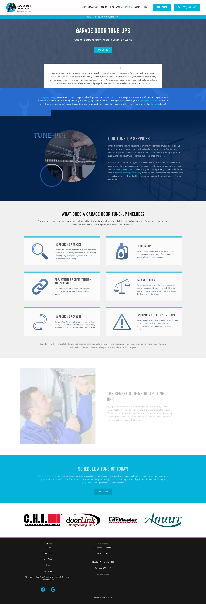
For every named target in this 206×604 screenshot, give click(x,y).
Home (84, 7)
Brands (104, 7)
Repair (128, 7)
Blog (48, 565)
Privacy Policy (48, 553)
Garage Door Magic (48, 97)
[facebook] (43, 589)
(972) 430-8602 (106, 547)
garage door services (150, 100)
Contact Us (103, 49)
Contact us (155, 104)
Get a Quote (48, 559)
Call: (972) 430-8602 (187, 7)
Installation (116, 7)
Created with (103, 597)
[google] (53, 589)
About (138, 7)
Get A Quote (162, 7)
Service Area (93, 7)
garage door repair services (132, 172)
